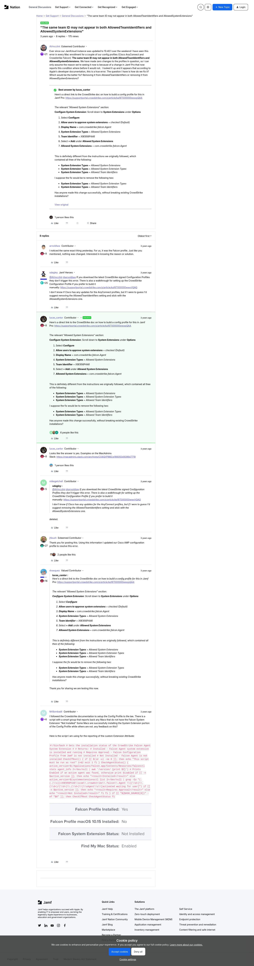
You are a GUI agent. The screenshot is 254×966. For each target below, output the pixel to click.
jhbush (53, 537)
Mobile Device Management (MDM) (154, 919)
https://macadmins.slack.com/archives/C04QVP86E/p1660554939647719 (96, 456)
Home (39, 15)
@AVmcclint (55, 277)
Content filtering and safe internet (197, 929)
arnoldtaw (54, 245)
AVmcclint (54, 46)
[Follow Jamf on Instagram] (58, 925)
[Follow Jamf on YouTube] (52, 925)
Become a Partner (111, 935)
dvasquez (54, 570)
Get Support (63, 7)
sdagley (53, 272)
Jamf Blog (107, 924)
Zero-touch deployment (147, 914)
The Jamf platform (144, 909)
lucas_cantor (56, 317)
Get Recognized (108, 7)
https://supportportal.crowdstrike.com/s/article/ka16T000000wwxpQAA (104, 97)
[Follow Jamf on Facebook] (64, 925)
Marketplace (108, 929)
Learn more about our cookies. (186, 944)
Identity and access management (197, 914)
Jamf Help (107, 909)
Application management (148, 924)
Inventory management (147, 929)
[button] (222, 7)
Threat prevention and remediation (197, 924)
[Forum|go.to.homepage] (12, 7)
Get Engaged (130, 7)
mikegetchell (56, 481)
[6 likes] (63, 432)
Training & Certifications (115, 914)
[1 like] (61, 217)
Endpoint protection (189, 919)
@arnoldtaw (69, 277)
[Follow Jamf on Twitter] (39, 925)
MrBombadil (55, 711)
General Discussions (40, 7)
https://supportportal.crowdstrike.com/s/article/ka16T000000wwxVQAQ (98, 287)
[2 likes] (62, 554)
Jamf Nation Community (115, 919)
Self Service (185, 909)
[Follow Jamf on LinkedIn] (45, 925)
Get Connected (84, 7)
